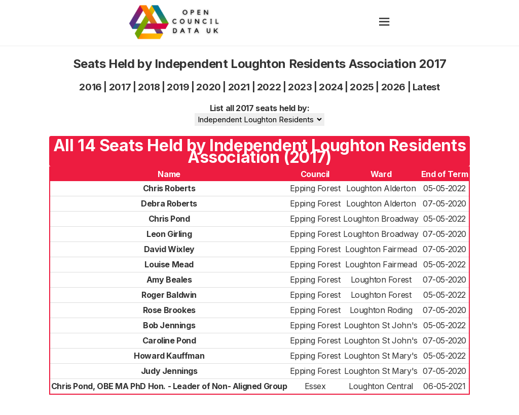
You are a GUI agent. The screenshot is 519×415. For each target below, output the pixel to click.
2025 (362, 87)
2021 (239, 87)
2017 (120, 87)
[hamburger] (384, 22)
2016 (90, 87)
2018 (149, 87)
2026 (393, 87)
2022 (269, 87)
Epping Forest (315, 188)
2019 (178, 87)
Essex (315, 386)
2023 (300, 87)
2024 (331, 87)
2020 (208, 87)
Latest (426, 87)
